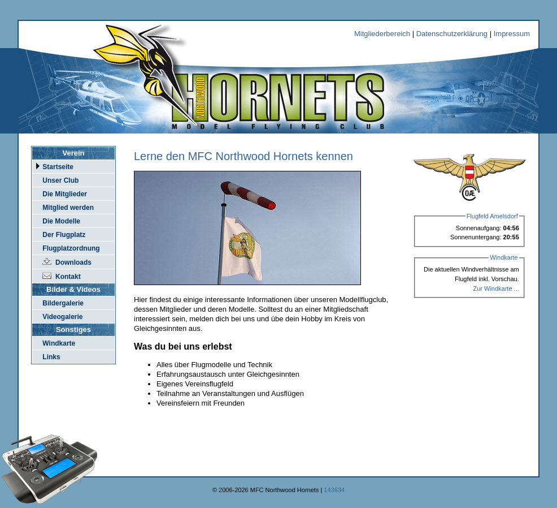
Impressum (512, 33)
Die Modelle (61, 221)
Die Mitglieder (64, 194)
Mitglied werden (68, 208)
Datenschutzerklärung (452, 33)
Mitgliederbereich (382, 33)
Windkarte (58, 343)
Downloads (73, 262)
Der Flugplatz (63, 235)
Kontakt (68, 277)
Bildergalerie (63, 303)
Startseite (57, 167)
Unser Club (60, 180)
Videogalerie (62, 317)
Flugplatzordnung (70, 248)
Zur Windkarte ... (496, 288)
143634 (334, 490)
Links (51, 357)
